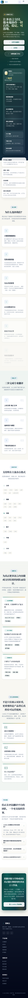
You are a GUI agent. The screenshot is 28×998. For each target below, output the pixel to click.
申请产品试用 (5, 978)
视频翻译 (4, 947)
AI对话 (14, 48)
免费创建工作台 (14, 54)
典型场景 (4, 964)
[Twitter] (3, 932)
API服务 (4, 952)
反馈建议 (4, 983)
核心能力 (4, 961)
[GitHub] (7, 932)
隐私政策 (4, 969)
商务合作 (4, 980)
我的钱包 (4, 949)
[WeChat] (11, 932)
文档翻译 (4, 941)
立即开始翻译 (14, 42)
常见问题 (4, 966)
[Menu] (19, 2)
